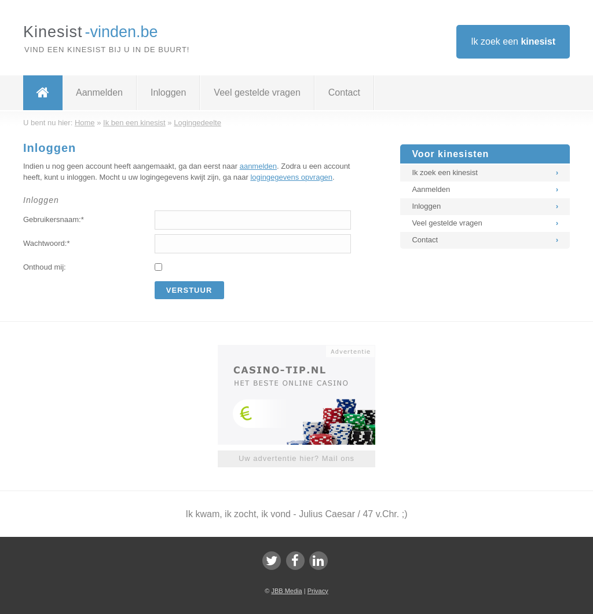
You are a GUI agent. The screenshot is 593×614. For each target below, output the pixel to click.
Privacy (318, 590)
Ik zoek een (513, 41)
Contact (344, 92)
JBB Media (286, 590)
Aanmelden (99, 92)
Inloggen (168, 92)
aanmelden (258, 166)
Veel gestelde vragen (257, 92)
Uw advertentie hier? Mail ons (296, 458)
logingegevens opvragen (291, 177)
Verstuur (189, 290)
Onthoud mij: (44, 267)
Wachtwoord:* (46, 243)
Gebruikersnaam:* (53, 219)
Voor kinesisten (450, 154)
